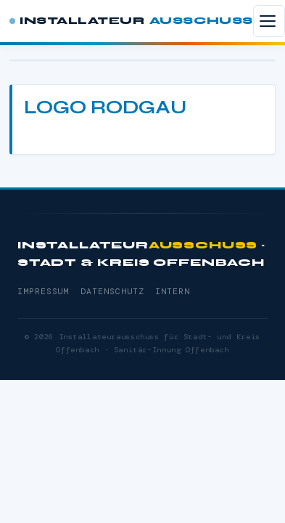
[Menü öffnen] (269, 21)
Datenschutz (112, 291)
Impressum (43, 291)
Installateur (131, 21)
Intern (172, 291)
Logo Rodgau (105, 107)
